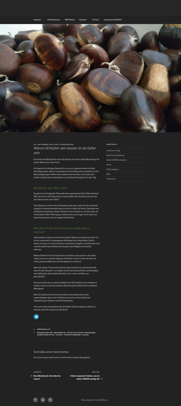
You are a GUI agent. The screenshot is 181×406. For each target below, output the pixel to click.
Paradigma (90, 333)
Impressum (111, 179)
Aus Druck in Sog (113, 150)
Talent (59, 335)
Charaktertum (45, 333)
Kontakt (83, 20)
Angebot (38, 20)
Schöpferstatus (46, 335)
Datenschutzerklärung (115, 155)
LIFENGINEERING (66, 144)
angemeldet (48, 357)
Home (108, 165)
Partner (96, 20)
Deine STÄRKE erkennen (116, 160)
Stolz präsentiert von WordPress (94, 400)
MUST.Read (70, 20)
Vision (85, 335)
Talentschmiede (72, 335)
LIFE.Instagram (53, 20)
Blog (108, 174)
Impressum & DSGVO (114, 20)
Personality (44, 329)
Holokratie (60, 333)
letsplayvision (75, 333)
